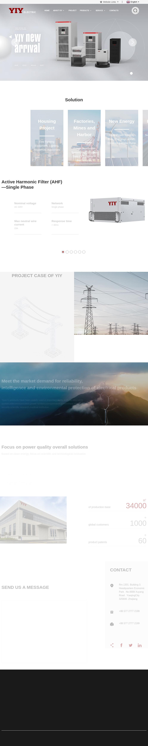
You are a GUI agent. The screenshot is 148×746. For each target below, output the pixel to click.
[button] (15, 42)
